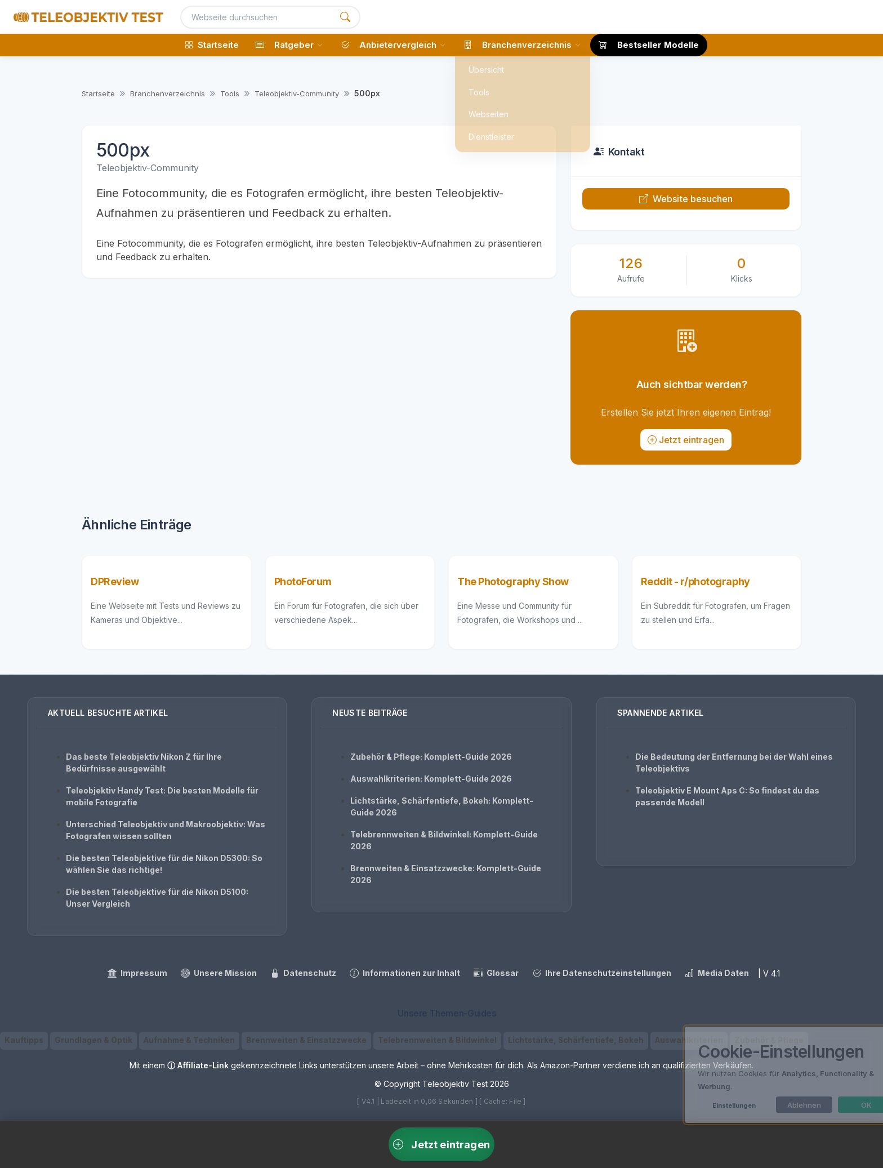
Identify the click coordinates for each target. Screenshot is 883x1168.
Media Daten (717, 973)
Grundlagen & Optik (93, 1040)
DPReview (115, 581)
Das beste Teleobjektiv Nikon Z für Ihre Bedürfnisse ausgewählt (144, 762)
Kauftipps (24, 1040)
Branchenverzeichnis (167, 93)
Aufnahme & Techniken (189, 1040)
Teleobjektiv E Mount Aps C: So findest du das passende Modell (727, 796)
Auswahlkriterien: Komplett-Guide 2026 (431, 778)
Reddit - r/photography (695, 581)
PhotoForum (303, 581)
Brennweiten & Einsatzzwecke (306, 1040)
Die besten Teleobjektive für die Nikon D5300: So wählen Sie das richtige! (164, 864)
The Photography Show (513, 581)
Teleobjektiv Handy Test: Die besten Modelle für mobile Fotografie (162, 796)
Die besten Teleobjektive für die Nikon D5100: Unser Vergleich (157, 897)
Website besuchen (686, 198)
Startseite (98, 93)
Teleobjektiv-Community (297, 93)
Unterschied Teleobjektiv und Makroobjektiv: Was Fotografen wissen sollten (165, 830)
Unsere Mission (219, 973)
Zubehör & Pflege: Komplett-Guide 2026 (431, 756)
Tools (229, 93)
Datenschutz (303, 973)
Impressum (137, 973)
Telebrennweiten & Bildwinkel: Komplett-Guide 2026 (444, 840)
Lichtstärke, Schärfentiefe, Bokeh (576, 1040)
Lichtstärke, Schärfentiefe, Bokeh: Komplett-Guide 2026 (441, 806)
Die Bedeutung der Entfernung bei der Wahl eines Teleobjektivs (734, 762)
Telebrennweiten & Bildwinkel (437, 1040)
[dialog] (759, 1075)
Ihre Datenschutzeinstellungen (601, 973)
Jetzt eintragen (686, 439)
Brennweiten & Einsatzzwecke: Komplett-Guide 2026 (445, 874)
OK (828, 1104)
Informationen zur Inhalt (405, 973)
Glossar (496, 973)
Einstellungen (695, 1105)
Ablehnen (766, 1104)
